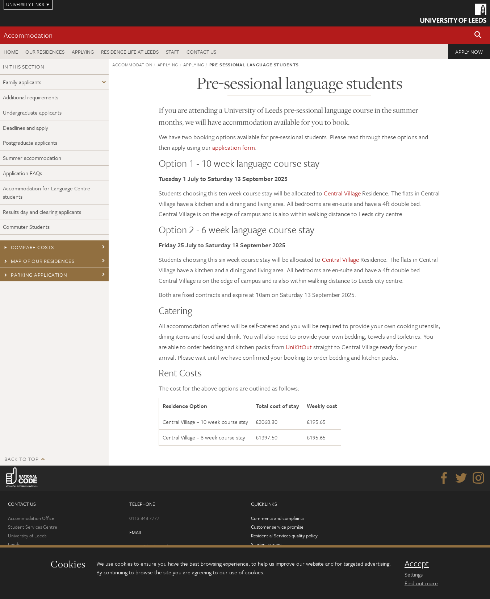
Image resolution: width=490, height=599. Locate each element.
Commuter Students (26, 227)
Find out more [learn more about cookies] (421, 583)
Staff (172, 51)
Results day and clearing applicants (42, 212)
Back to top (21, 459)
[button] (478, 35)
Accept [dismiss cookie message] (417, 563)
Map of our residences (39, 261)
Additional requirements (30, 97)
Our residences (44, 51)
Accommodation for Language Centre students (46, 192)
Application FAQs (22, 173)
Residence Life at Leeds (130, 51)
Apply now (469, 51)
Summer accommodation (32, 158)
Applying (83, 51)
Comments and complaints (277, 518)
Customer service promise (277, 526)
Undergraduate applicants (32, 112)
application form (233, 147)
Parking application (35, 274)
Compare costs (28, 247)
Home (11, 51)
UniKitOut (299, 346)
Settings (414, 574)
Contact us (201, 51)
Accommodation (28, 35)
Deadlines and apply (25, 128)
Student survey (266, 544)
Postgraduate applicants (30, 142)
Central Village (342, 193)
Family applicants (22, 82)
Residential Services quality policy (284, 535)
